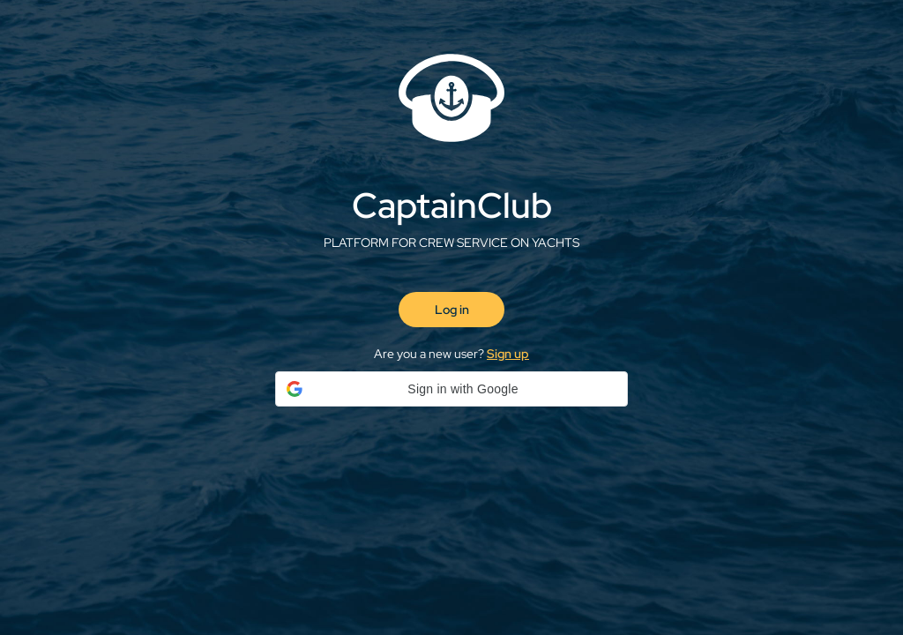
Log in (452, 310)
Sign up (508, 354)
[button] (451, 389)
